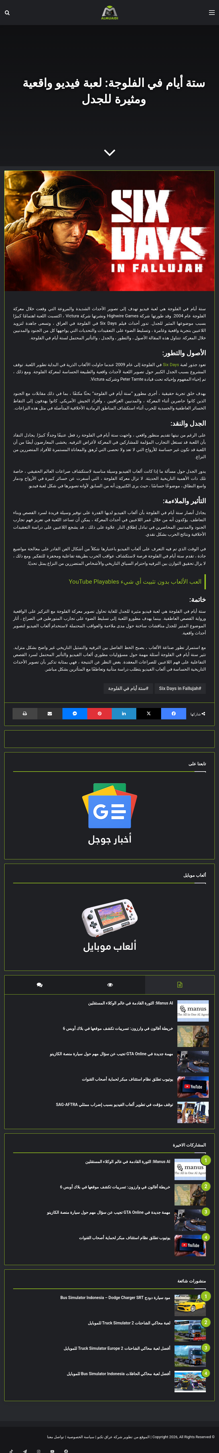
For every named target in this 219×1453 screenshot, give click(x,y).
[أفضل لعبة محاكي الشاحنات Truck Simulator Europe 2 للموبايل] (190, 1362)
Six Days (171, 364)
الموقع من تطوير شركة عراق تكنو (123, 1442)
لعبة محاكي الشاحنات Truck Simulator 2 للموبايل (129, 1328)
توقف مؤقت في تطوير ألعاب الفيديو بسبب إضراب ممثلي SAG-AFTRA (111, 1107)
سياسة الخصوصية (80, 1442)
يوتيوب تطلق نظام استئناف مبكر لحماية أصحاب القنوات (124, 1082)
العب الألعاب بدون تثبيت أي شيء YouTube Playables (135, 581)
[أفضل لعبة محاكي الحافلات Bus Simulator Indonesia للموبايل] (190, 1387)
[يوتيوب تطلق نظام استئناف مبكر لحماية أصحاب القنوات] (190, 1090)
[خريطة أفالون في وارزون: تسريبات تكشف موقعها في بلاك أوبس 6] (190, 1039)
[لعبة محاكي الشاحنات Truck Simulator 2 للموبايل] (190, 1336)
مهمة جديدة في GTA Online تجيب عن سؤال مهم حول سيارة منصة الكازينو (108, 1056)
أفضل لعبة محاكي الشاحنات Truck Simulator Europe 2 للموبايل (117, 1354)
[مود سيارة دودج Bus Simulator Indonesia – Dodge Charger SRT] (190, 1311)
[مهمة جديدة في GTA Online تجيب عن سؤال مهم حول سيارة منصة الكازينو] (190, 1064)
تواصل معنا (55, 1442)
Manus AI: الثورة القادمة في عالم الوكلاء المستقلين (127, 1006)
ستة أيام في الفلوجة (127, 688)
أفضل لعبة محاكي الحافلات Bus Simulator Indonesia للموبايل (118, 1379)
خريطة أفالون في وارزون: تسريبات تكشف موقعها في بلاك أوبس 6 (115, 1031)
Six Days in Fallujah (179, 688)
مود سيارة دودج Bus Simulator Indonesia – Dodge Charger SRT (115, 1303)
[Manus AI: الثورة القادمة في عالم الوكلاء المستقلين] (190, 1013)
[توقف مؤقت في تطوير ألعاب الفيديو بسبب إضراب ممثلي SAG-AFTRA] (190, 1115)
